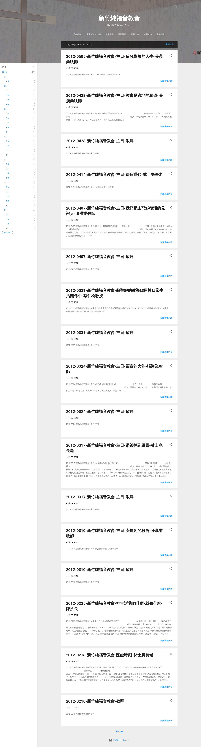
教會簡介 (78, 34)
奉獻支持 (148, 34)
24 (7, 118)
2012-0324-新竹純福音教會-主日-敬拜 (99, 411)
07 (5, 77)
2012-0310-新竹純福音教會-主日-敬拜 (99, 569)
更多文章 (119, 731)
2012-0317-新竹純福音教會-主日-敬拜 (99, 497)
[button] (170, 56)
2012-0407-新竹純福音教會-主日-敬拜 (99, 256)
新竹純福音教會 (119, 18)
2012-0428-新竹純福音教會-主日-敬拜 (99, 141)
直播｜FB (135, 34)
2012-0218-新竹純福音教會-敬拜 (95, 701)
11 (7, 150)
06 (5, 86)
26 (7, 113)
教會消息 (109, 34)
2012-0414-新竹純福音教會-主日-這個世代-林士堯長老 (114, 174)
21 (7, 169)
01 (7, 132)
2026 (4, 72)
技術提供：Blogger (119, 740)
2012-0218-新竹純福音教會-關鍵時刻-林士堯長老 (109, 655)
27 (7, 90)
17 (7, 123)
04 (5, 136)
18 (7, 146)
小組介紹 (160, 34)
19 (7, 95)
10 (7, 100)
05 (7, 81)
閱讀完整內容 (166, 81)
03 (7, 155)
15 (7, 173)
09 (7, 127)
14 (7, 196)
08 (7, 178)
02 (5, 182)
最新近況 (122, 34)
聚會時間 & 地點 (94, 34)
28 (7, 164)
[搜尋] (176, 7)
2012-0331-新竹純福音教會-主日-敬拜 (99, 332)
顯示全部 (170, 44)
